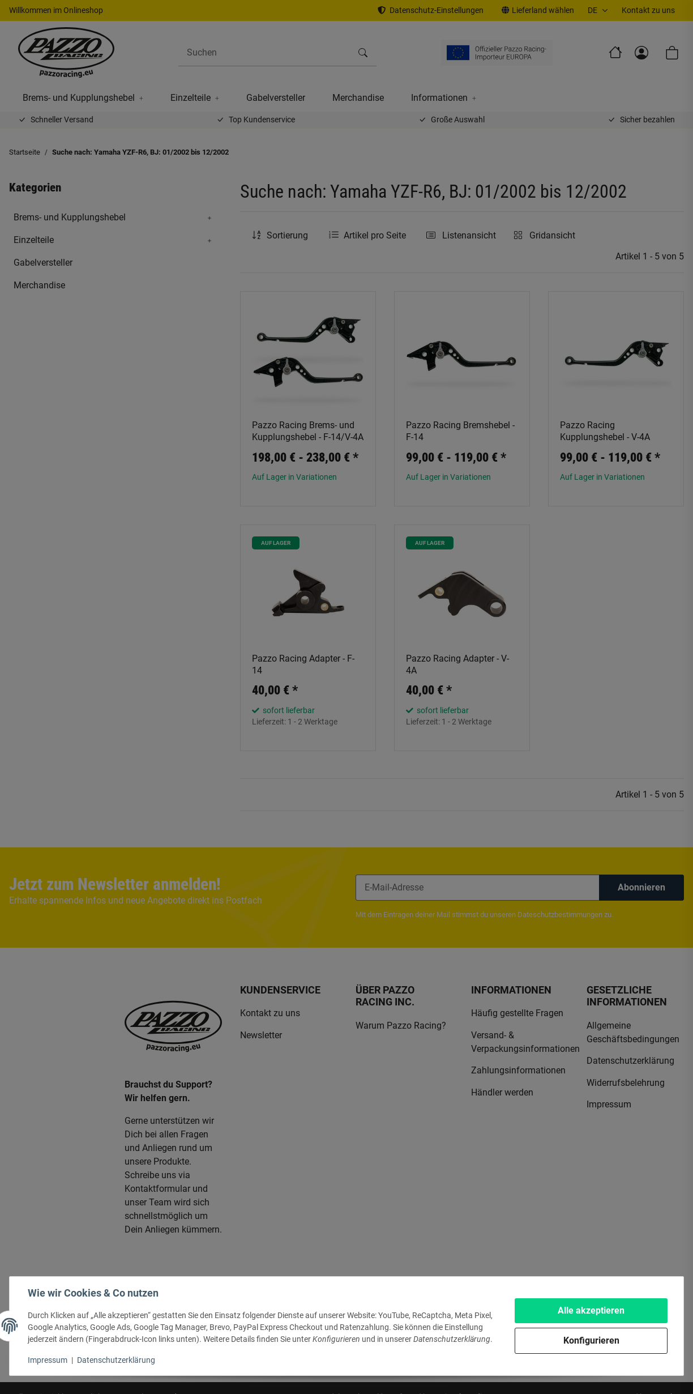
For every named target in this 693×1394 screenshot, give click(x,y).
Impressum (47, 1360)
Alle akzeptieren (591, 1310)
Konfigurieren (591, 1340)
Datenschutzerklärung (116, 1360)
